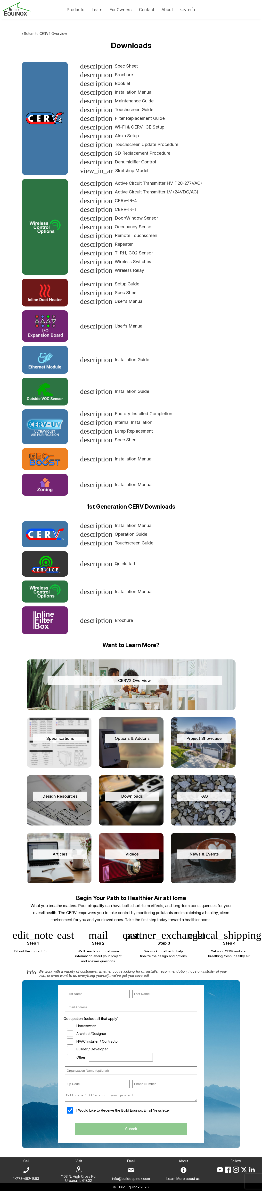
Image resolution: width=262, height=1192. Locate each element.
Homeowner (86, 1026)
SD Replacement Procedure (125, 153)
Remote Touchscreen (118, 235)
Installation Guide (114, 360)
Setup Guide (109, 284)
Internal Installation (116, 422)
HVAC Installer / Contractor (97, 1041)
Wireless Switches (115, 262)
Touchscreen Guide (116, 110)
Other (80, 1057)
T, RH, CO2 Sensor (116, 253)
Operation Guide (113, 534)
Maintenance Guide (117, 101)
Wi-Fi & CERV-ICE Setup (122, 127)
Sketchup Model (114, 171)
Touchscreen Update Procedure (129, 144)
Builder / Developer (92, 1049)
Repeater (106, 244)
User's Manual (111, 301)
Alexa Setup (109, 136)
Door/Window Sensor (119, 218)
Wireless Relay (112, 270)
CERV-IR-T (108, 209)
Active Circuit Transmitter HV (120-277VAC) (141, 183)
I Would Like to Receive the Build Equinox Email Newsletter (123, 1112)
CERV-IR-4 (108, 201)
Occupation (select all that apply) (91, 1018)
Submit (131, 1130)
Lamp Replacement (116, 431)
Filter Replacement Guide (122, 118)
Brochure (106, 75)
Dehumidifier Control (118, 162)
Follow (236, 1162)
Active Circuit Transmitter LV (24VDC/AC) (139, 192)
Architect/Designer (91, 1034)
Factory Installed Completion (126, 414)
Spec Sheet (109, 66)
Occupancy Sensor (116, 227)
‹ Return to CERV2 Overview (44, 33)
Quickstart (107, 564)
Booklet (105, 83)
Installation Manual (116, 92)
